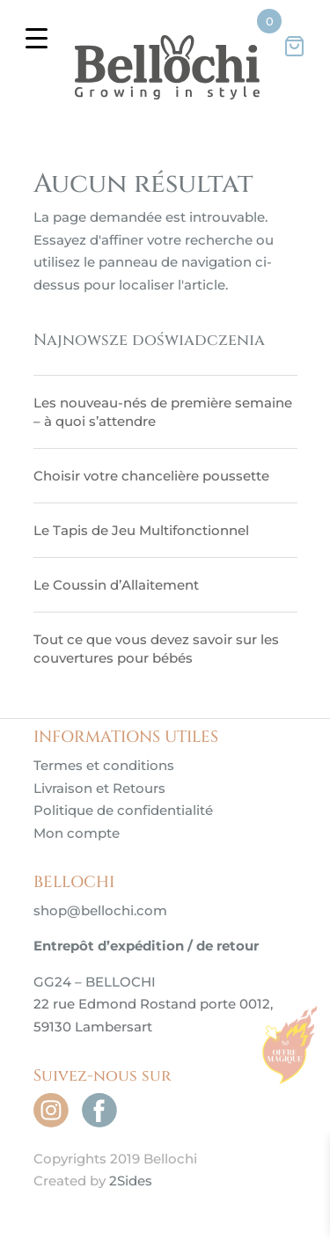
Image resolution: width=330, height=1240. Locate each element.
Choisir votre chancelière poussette (151, 475)
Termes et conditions (103, 765)
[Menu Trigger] (36, 37)
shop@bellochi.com (100, 910)
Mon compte (76, 833)
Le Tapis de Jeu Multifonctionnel (141, 530)
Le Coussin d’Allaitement (116, 584)
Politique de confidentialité (123, 810)
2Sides (130, 1180)
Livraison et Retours (99, 788)
